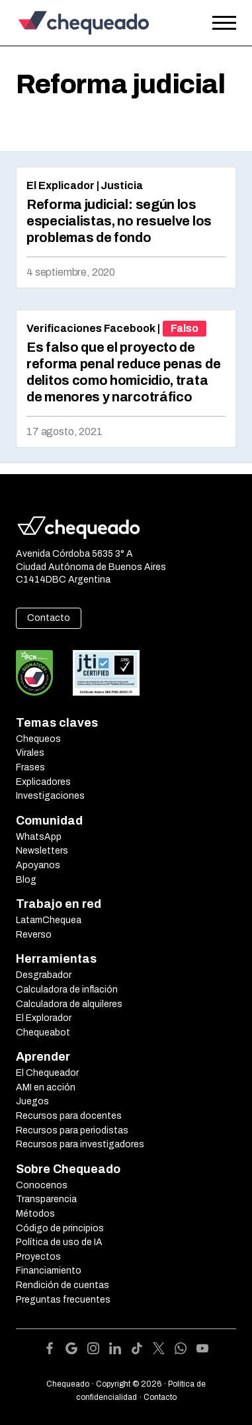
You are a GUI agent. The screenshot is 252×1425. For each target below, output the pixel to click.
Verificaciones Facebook (90, 328)
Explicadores (43, 782)
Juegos (32, 1101)
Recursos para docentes (69, 1116)
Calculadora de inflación (67, 990)
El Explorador (43, 1018)
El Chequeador (47, 1073)
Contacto (48, 618)
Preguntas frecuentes (63, 1300)
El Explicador (60, 185)
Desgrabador (43, 975)
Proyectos (38, 1257)
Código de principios (60, 1228)
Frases (30, 767)
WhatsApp (39, 837)
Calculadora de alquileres (69, 1004)
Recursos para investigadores (80, 1144)
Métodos (35, 1214)
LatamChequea (48, 920)
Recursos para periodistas (72, 1130)
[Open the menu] (224, 23)
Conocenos (41, 1185)
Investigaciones (50, 796)
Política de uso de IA (59, 1242)
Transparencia (46, 1199)
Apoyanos (38, 865)
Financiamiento (48, 1271)
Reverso (34, 935)
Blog (26, 880)
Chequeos (38, 739)
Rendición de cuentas (62, 1285)
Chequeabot (43, 1033)
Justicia (122, 185)
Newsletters (42, 851)
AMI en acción (45, 1087)
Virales (30, 753)
